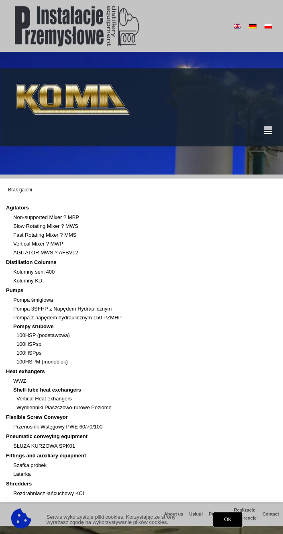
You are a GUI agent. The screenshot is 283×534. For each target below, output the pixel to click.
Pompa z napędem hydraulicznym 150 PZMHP (67, 318)
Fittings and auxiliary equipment (48, 456)
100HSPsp (28, 344)
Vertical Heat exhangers (44, 399)
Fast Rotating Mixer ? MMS (45, 235)
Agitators (19, 208)
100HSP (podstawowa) (43, 335)
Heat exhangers (27, 372)
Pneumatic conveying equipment (49, 436)
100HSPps (28, 353)
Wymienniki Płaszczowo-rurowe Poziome (64, 407)
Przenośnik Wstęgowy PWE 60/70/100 (58, 427)
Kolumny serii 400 (34, 272)
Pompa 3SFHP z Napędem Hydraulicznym (62, 309)
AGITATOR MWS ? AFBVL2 (45, 253)
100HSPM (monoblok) (42, 362)
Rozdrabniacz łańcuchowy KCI (48, 493)
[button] (228, 521)
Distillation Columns (33, 262)
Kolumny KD (27, 281)
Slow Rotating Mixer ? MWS (45, 226)
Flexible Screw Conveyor (39, 417)
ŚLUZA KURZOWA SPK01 (44, 446)
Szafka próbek (30, 465)
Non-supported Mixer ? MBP (46, 217)
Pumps (16, 290)
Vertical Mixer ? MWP (38, 244)
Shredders (21, 484)
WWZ (19, 381)
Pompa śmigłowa (33, 300)
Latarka (22, 474)
